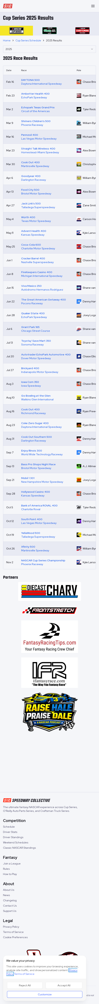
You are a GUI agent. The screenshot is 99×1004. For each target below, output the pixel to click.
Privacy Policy (11, 926)
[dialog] (44, 978)
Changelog (10, 900)
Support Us (9, 911)
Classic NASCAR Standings (19, 847)
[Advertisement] (49, 762)
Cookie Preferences (15, 937)
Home (7, 40)
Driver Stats (10, 832)
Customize (45, 994)
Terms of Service (13, 932)
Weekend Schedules (15, 842)
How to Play (10, 874)
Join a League (12, 863)
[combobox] (49, 49)
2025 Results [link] (54, 40)
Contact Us (10, 905)
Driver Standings (13, 837)
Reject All (25, 985)
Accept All (64, 985)
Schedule (9, 826)
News (6, 895)
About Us (8, 890)
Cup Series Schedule (28, 40)
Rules (6, 868)
